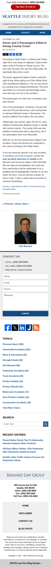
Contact (25, 33)
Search (45, 424)
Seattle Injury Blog (25, 16)
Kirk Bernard (25, 246)
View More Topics (11, 408)
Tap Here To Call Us (25, 7)
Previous (8, 204)
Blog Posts (25, 529)
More (42, 33)
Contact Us (25, 521)
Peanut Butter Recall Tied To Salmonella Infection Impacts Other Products (23, 442)
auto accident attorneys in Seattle (19, 159)
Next (26, 204)
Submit (25, 313)
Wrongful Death (9, 189)
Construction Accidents (17, 402)
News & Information (15, 355)
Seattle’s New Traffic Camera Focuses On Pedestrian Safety (23, 458)
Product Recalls (13, 387)
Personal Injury (36, 186)
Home (8, 33)
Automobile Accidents (19, 186)
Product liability (13, 381)
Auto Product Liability (16, 397)
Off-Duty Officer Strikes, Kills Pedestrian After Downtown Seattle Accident (23, 450)
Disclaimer (25, 513)
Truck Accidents (13, 376)
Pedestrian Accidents (15, 371)
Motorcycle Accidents (16, 392)
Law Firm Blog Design (25, 563)
